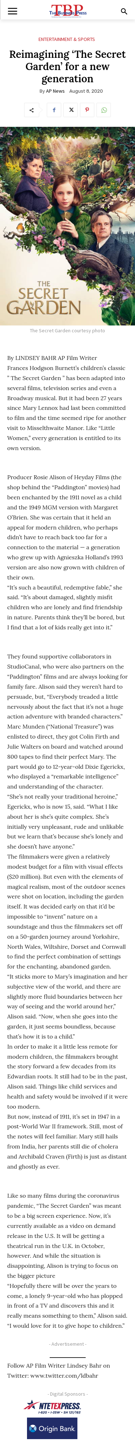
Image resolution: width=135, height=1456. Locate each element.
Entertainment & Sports (66, 39)
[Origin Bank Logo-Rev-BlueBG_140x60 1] (52, 1428)
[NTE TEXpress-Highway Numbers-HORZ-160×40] (52, 1407)
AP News (55, 90)
